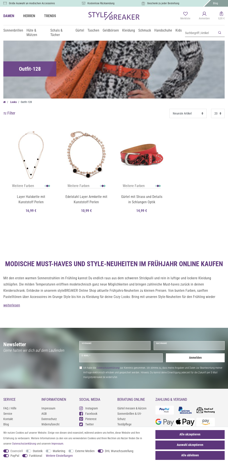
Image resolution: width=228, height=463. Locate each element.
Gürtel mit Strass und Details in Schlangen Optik (141, 199)
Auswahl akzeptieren (190, 445)
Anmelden (195, 357)
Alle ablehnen (190, 455)
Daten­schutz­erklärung (24, 443)
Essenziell (16, 451)
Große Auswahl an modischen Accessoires (32, 3)
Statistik (38, 451)
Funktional (35, 455)
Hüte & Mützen (31, 32)
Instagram (88, 408)
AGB (44, 413)
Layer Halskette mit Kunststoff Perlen (31, 199)
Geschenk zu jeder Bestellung (163, 3)
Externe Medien (85, 451)
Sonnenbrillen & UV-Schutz (129, 416)
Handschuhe (163, 30)
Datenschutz (49, 419)
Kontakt (8, 419)
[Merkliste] (185, 16)
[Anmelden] (204, 16)
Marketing (59, 451)
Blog (215, 3)
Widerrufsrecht (50, 424)
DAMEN (8, 16)
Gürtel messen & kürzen (132, 408)
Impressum (48, 408)
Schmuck (144, 30)
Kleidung (128, 30)
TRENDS (50, 16)
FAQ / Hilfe (9, 408)
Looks (13, 102)
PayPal (14, 455)
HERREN (29, 16)
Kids (178, 30)
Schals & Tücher (56, 32)
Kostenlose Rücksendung (101, 3)
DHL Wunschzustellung (119, 451)
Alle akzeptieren (189, 434)
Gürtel (79, 30)
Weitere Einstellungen (59, 455)
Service (7, 413)
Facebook (88, 413)
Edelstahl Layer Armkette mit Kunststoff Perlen (86, 199)
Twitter (86, 424)
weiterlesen (11, 305)
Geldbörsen (111, 30)
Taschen (93, 30)
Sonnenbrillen (13, 30)
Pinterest (87, 419)
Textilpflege (124, 424)
